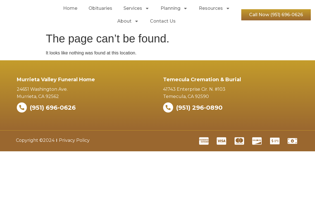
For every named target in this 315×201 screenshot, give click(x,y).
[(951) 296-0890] (168, 107)
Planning (174, 8)
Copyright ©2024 (35, 140)
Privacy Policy (74, 140)
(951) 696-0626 (53, 107)
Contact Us (163, 21)
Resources (214, 8)
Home (70, 8)
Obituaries (100, 8)
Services (136, 8)
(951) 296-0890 (199, 107)
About (128, 21)
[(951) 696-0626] (22, 107)
